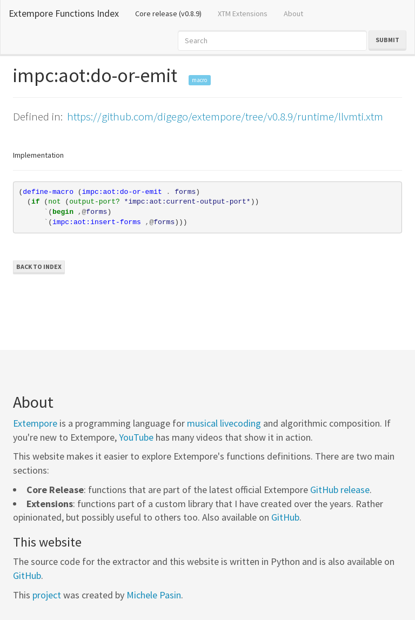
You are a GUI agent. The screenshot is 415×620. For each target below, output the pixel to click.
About (293, 13)
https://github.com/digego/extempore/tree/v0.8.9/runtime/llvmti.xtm (225, 116)
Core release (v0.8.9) (172, 13)
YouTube (136, 437)
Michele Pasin (153, 595)
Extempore (35, 423)
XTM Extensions (242, 13)
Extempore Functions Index (64, 13)
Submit (387, 40)
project (46, 595)
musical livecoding (224, 423)
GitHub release (340, 489)
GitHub (285, 517)
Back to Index (39, 266)
